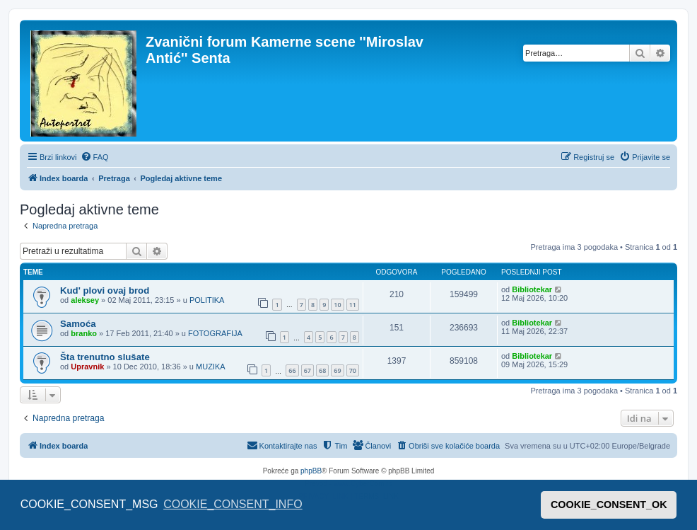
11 (352, 304)
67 (307, 370)
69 (337, 370)
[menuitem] (95, 157)
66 (291, 370)
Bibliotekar (532, 289)
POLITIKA (207, 300)
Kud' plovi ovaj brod (104, 290)
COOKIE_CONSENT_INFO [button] (232, 504)
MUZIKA (211, 366)
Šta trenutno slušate (105, 357)
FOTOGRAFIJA (215, 333)
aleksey (85, 300)
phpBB (311, 471)
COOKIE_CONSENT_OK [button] (609, 504)
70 (352, 370)
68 (322, 370)
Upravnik (87, 366)
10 (337, 304)
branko (84, 333)
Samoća (78, 323)
